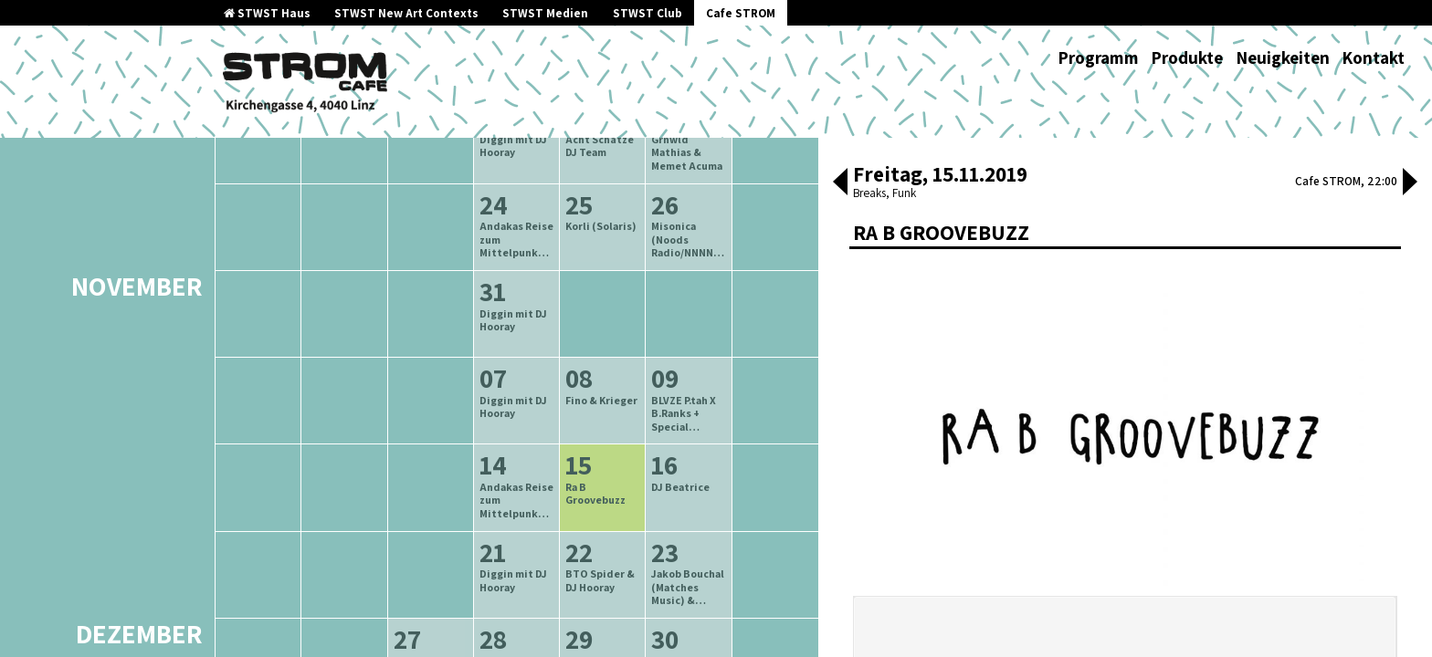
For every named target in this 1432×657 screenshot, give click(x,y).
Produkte (1187, 57)
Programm (1098, 57)
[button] (840, 183)
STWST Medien (545, 13)
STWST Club (647, 13)
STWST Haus (267, 13)
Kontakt (1373, 57)
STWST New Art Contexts (406, 13)
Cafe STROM (740, 13)
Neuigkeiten (1283, 57)
